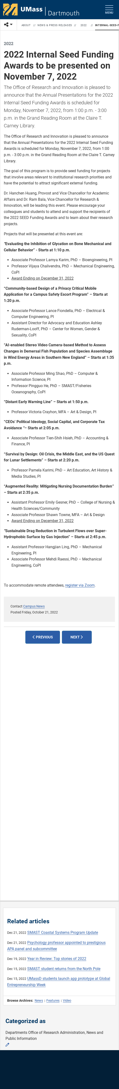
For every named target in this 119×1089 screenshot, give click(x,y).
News (39, 1000)
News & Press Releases (55, 25)
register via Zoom (80, 585)
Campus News (34, 606)
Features (53, 1000)
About (26, 25)
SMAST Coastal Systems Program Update (62, 932)
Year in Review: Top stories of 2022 (56, 958)
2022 (84, 25)
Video (67, 1000)
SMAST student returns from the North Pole (63, 968)
